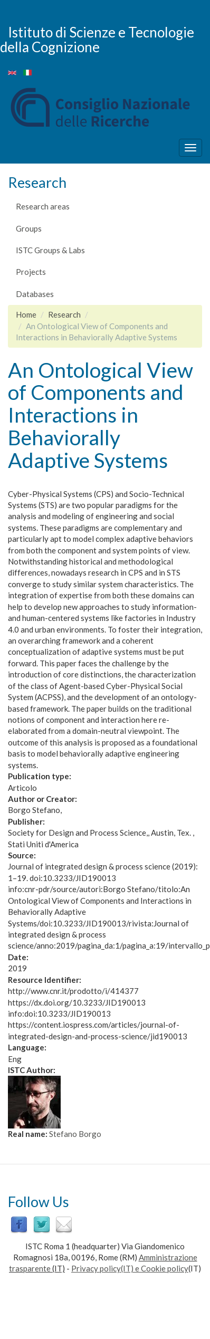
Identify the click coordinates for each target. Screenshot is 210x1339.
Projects (31, 271)
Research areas (43, 206)
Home (26, 314)
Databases (35, 294)
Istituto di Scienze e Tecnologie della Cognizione (97, 39)
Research (64, 314)
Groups (29, 228)
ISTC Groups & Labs (50, 250)
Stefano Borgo (75, 1134)
